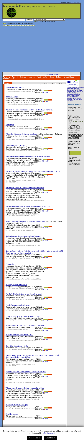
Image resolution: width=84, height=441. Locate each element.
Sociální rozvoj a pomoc (26, 77)
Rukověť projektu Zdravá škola (17, 346)
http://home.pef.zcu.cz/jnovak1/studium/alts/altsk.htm (25, 279)
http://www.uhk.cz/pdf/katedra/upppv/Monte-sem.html (25, 150)
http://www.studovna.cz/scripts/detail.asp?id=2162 (24, 417)
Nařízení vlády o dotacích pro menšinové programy (24, 236)
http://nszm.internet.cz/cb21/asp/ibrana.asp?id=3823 (24, 310)
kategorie (77, 141)
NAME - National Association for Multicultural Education (26, 221)
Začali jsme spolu (12, 414)
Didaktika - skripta (12, 97)
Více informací (49, 433)
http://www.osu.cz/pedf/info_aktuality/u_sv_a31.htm (24, 258)
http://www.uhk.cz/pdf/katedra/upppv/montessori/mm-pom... (27, 288)
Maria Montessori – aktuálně (16, 145)
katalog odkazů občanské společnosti (40, 7)
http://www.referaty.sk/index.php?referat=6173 (23, 91)
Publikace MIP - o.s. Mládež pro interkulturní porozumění (26, 326)
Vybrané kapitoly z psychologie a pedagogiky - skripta (25, 388)
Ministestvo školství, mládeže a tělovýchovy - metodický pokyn (28, 206)
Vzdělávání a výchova (45, 77)
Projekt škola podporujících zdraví (18, 305)
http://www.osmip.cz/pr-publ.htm (18, 329)
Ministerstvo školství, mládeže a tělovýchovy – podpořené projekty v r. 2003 (33, 171)
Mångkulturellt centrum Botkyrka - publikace (21, 134)
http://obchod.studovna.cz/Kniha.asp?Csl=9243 (23, 408)
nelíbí (46, 92)
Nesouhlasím (34, 438)
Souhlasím (50, 438)
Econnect (77, 2)
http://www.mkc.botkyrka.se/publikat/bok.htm (22, 139)
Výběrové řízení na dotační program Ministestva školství (26, 372)
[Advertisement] (25, 45)
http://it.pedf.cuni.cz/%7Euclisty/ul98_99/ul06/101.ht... (25, 349)
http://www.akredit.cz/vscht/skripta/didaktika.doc (23, 104)
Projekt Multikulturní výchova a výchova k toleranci (24, 294)
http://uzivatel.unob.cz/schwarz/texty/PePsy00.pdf (24, 399)
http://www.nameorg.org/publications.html (21, 230)
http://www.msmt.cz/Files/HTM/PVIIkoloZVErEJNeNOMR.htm (24, 382)
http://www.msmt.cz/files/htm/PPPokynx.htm (22, 215)
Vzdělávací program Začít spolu (17, 405)
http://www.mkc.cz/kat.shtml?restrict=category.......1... (25, 340)
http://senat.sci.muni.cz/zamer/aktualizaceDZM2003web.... (26, 119)
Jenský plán (10, 125)
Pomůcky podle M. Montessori (16, 285)
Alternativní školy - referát (15, 88)
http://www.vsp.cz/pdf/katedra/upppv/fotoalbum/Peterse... (26, 128)
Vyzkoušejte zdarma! (52, 74)
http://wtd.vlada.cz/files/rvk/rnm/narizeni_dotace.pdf (24, 245)
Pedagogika (10, 264)
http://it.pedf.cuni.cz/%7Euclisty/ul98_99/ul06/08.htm (24, 320)
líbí (42, 92)
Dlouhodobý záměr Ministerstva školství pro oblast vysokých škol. (29, 110)
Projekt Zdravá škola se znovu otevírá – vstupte (23, 316)
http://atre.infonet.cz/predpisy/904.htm (20, 165)
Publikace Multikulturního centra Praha (19, 335)
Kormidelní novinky (74, 163)
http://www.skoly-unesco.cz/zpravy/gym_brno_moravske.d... (27, 299)
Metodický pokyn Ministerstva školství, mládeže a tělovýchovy (28, 156)
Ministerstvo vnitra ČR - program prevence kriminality (25, 188)
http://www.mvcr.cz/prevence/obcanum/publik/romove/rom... (27, 200)
